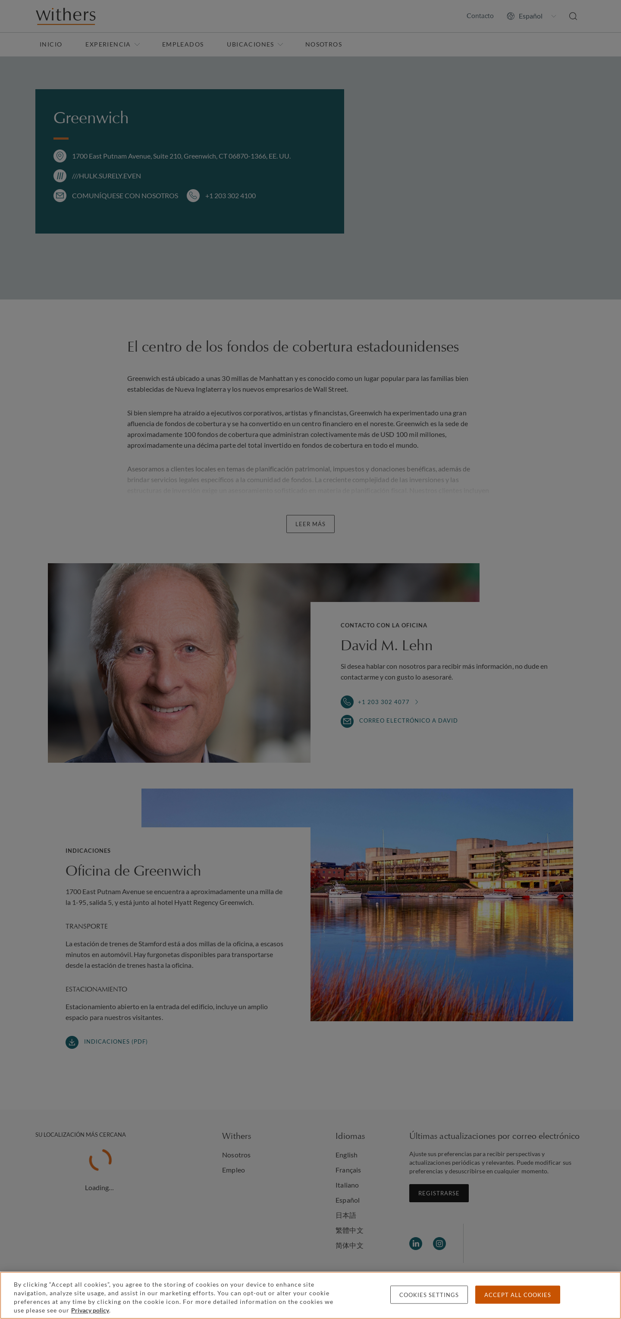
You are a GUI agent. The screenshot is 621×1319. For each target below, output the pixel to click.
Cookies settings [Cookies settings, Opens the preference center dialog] (429, 1294)
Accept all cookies (517, 1294)
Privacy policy (90, 1310)
